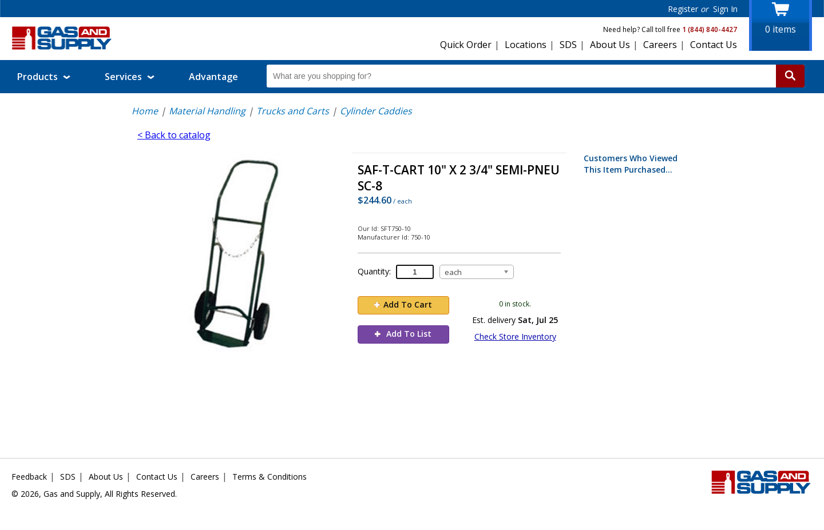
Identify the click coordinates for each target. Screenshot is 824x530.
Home (145, 111)
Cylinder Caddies (376, 111)
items (780, 29)
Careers (660, 44)
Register (683, 8)
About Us (610, 44)
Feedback (29, 476)
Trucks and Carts (292, 111)
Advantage (213, 76)
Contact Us (713, 44)
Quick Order (466, 44)
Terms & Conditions (269, 476)
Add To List (403, 333)
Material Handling (207, 111)
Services (129, 76)
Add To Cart (403, 304)
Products (43, 76)
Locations (525, 44)
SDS (568, 44)
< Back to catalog (174, 135)
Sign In (725, 8)
